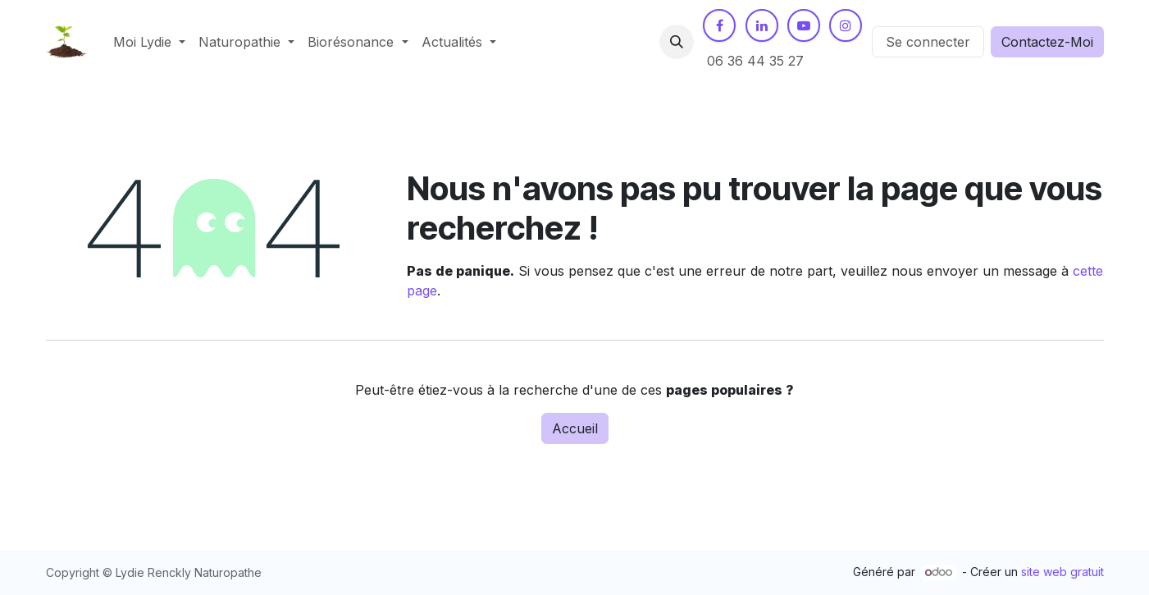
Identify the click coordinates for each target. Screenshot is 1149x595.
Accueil (575, 428)
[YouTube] (803, 25)
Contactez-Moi (1047, 42)
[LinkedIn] (761, 25)
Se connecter (928, 42)
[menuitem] (149, 41)
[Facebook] (719, 25)
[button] (676, 42)
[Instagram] (845, 25)
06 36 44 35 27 (755, 61)
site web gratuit (1062, 572)
